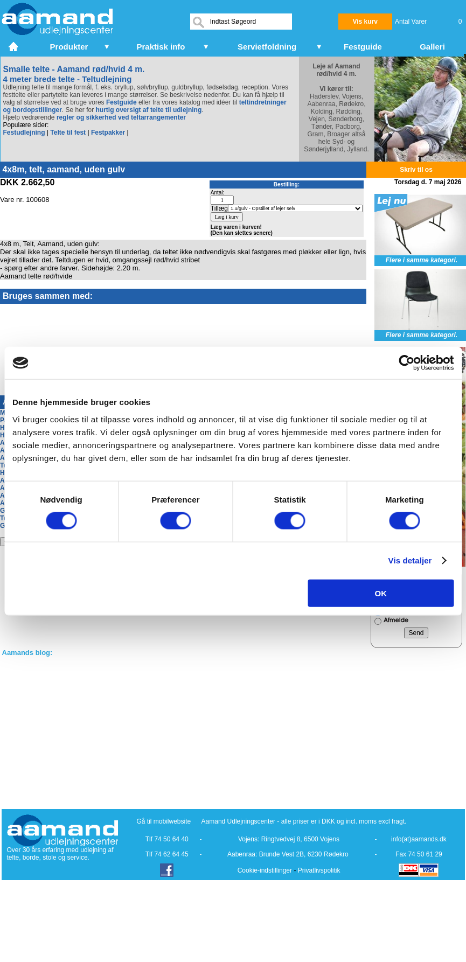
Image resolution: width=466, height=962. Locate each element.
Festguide (121, 102)
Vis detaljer (410, 560)
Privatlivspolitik (319, 870)
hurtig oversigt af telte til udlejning (149, 110)
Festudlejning (24, 132)
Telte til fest (68, 132)
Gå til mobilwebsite (164, 821)
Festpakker (108, 132)
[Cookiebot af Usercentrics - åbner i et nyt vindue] (406, 363)
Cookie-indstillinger (265, 870)
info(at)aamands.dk (419, 839)
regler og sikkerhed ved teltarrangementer (120, 117)
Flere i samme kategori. (421, 260)
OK (381, 592)
